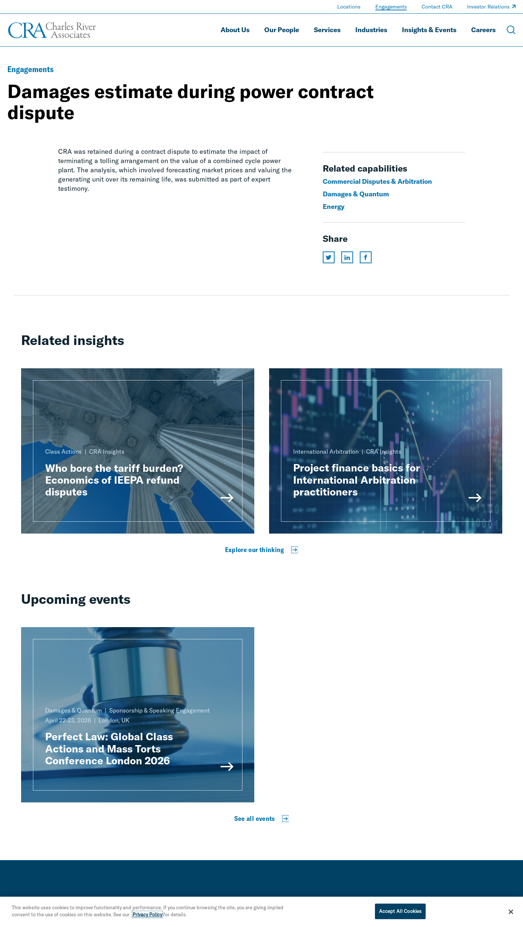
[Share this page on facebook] (366, 257)
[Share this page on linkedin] (347, 257)
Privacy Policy (147, 915)
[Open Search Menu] (511, 30)
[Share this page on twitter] (329, 257)
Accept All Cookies (400, 912)
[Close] (511, 913)
